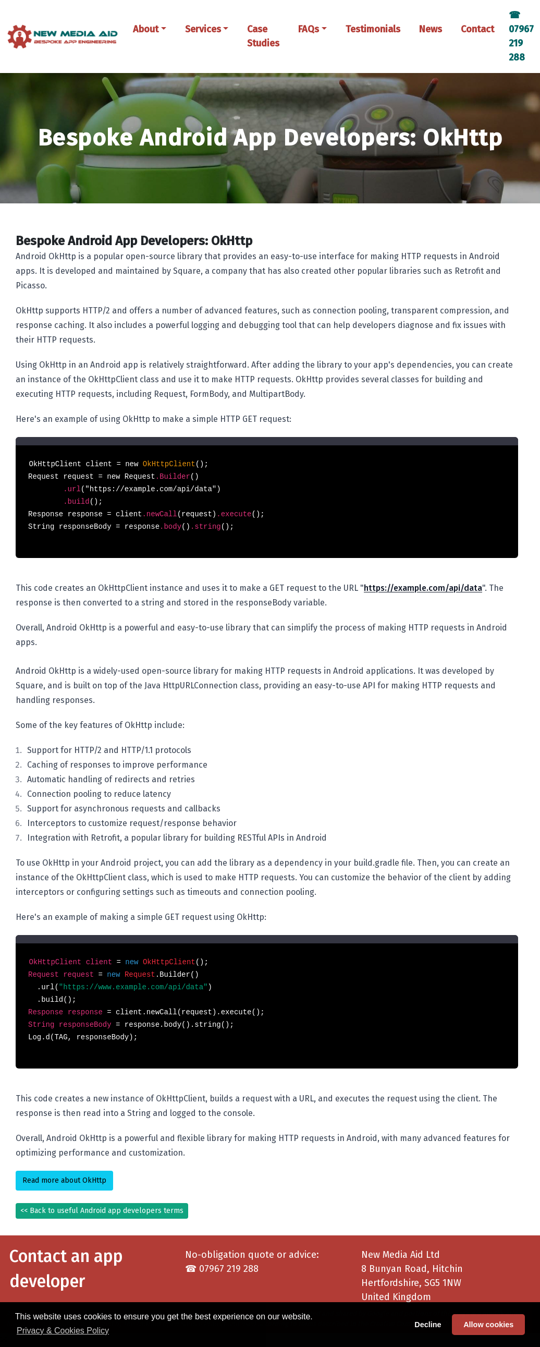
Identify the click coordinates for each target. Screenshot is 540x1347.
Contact (477, 29)
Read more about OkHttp (64, 1180)
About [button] (145, 29)
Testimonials (373, 29)
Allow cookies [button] (488, 1324)
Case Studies (263, 36)
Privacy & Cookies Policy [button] (63, 1330)
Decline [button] (427, 1324)
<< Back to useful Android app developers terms (101, 1210)
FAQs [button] (308, 29)
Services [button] (203, 29)
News (430, 29)
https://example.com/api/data (423, 588)
